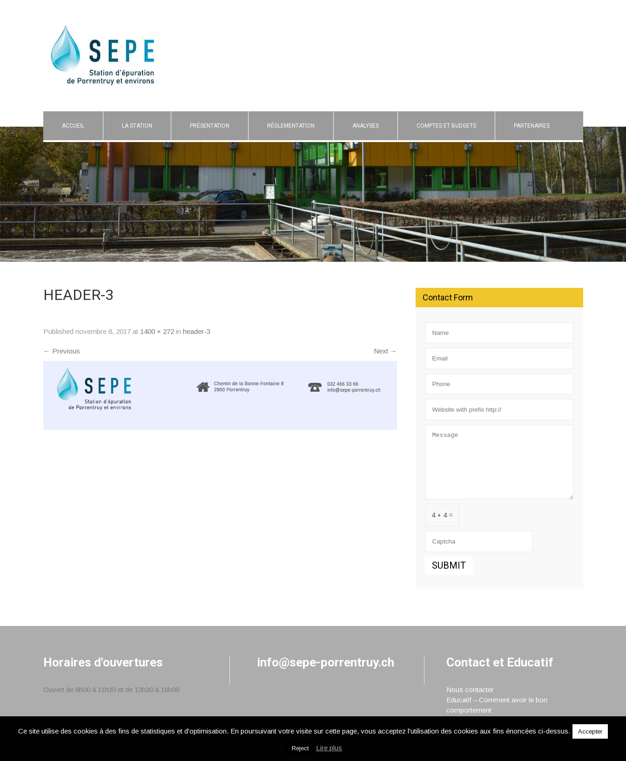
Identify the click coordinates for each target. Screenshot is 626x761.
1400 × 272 (157, 331)
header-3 (196, 331)
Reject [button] (300, 748)
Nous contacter (470, 689)
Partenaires (532, 125)
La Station (137, 125)
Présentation (209, 125)
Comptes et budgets (446, 125)
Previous (61, 351)
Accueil (73, 125)
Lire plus (329, 748)
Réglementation (291, 125)
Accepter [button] (590, 731)
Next (385, 351)
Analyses (365, 125)
